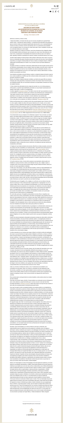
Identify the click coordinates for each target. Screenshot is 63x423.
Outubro (24, 9)
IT (30, 17)
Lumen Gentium (42, 149)
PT (32, 17)
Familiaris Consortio (25, 283)
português (54, 9)
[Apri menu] (57, 6)
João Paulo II (8, 9)
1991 (20, 9)
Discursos (16, 9)
